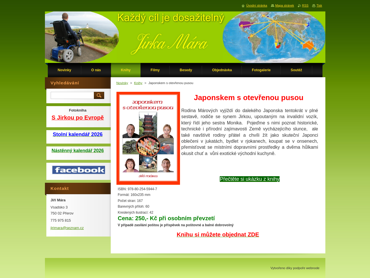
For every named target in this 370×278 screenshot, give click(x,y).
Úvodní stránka (256, 5)
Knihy (138, 83)
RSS (305, 5)
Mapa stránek (284, 5)
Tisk (319, 5)
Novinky (122, 83)
